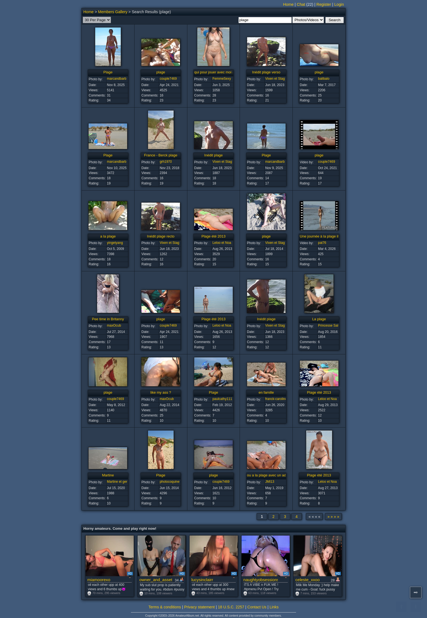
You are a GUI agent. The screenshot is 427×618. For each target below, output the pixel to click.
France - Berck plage (160, 155)
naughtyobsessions (260, 579)
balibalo (323, 79)
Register (323, 4)
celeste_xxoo (307, 579)
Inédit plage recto (160, 236)
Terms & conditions (165, 607)
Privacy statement (199, 607)
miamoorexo (98, 579)
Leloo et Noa (221, 243)
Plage (108, 72)
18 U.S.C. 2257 (231, 607)
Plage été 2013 (213, 236)
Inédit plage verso (266, 72)
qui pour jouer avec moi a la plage (221, 72)
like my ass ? (160, 392)
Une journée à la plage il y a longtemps (331, 236)
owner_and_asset (156, 579)
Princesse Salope (331, 325)
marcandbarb (117, 79)
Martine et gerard (119, 482)
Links (274, 607)
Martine (108, 475)
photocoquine (169, 482)
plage (160, 72)
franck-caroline (276, 399)
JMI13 (269, 482)
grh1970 (166, 162)
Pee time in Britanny (108, 319)
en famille (266, 392)
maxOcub (114, 325)
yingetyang (115, 243)
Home (288, 4)
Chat (301, 4)
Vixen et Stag (275, 79)
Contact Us (256, 607)
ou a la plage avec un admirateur (273, 475)
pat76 (322, 243)
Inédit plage (213, 155)
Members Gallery (112, 12)
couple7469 (168, 79)
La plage (319, 319)
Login (339, 4)
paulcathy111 (222, 399)
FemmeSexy (221, 79)
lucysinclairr (202, 579)
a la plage (108, 236)
